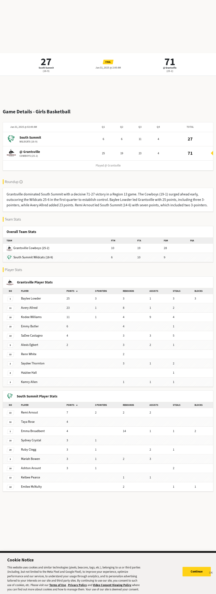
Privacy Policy (77, 587)
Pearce (30, 477)
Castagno (32, 335)
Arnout (29, 412)
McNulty (31, 487)
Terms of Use (57, 587)
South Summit (46, 67)
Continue (197, 574)
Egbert (29, 345)
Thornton (33, 363)
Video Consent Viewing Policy (112, 587)
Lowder (31, 298)
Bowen (30, 459)
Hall (29, 373)
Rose (28, 422)
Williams (31, 317)
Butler (30, 326)
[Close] (211, 576)
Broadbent (33, 431)
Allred (29, 308)
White (28, 354)
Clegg (28, 449)
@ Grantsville (169, 67)
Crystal (31, 440)
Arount (31, 468)
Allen (29, 382)
